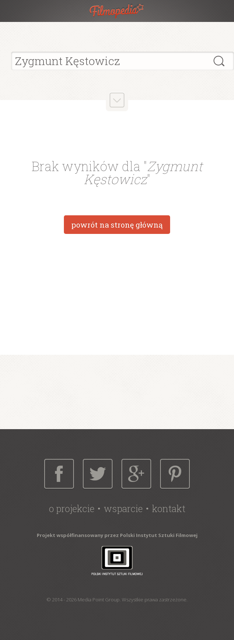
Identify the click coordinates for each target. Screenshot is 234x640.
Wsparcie (123, 508)
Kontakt (168, 508)
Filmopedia (117, 11)
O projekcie (71, 508)
